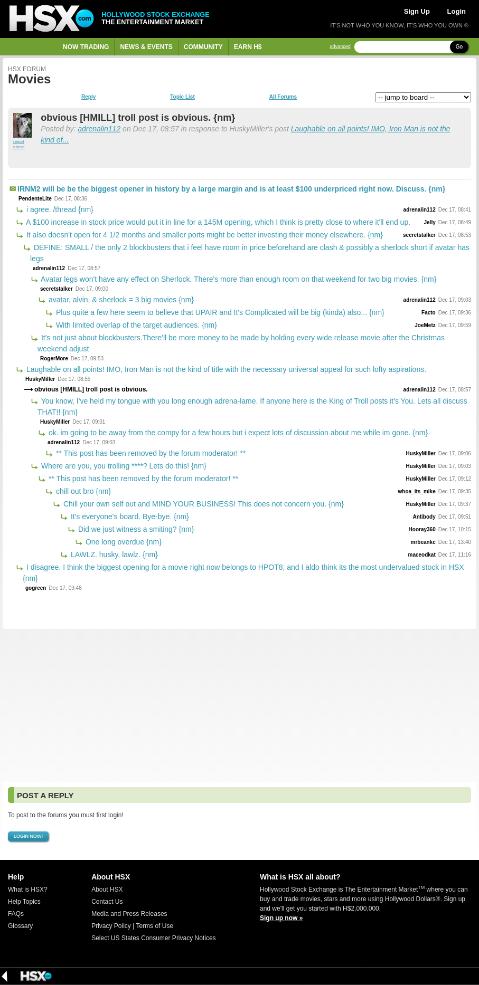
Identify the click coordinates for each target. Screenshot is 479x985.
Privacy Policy (111, 926)
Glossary (20, 926)
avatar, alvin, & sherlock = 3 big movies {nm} (120, 299)
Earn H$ (248, 47)
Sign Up (417, 11)
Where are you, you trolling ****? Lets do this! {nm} (122, 466)
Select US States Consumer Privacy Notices (153, 938)
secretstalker (419, 235)
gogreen (35, 588)
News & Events (146, 47)
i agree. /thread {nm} (58, 209)
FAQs (16, 913)
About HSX (107, 889)
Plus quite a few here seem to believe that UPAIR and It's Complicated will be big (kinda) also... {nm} (219, 312)
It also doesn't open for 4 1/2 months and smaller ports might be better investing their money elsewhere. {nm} (203, 235)
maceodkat (421, 555)
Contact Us (107, 901)
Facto (428, 312)
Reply (88, 97)
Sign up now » (281, 918)
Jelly (429, 222)
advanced (340, 46)
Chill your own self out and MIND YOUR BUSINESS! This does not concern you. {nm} (202, 504)
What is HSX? (28, 889)
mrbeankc (422, 542)
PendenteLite (35, 199)
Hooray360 (422, 529)
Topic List (182, 97)
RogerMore (54, 358)
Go (459, 47)
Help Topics (24, 901)
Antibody (423, 517)
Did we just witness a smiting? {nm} (135, 529)
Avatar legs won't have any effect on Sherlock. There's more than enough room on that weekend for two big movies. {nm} (237, 279)
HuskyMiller (40, 379)
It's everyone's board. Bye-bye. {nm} (129, 516)
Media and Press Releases (129, 913)
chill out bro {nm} (82, 491)
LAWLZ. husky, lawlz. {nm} (113, 554)
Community (203, 47)
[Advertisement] (239, 705)
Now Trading (86, 47)
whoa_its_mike (417, 491)
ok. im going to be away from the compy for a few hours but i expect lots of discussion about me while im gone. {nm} (237, 432)
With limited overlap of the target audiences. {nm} (135, 325)
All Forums (283, 97)
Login (456, 11)
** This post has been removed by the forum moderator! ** (150, 453)
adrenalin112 (99, 129)
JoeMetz (425, 325)
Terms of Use (154, 926)
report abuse (19, 144)
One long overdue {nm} (122, 542)
